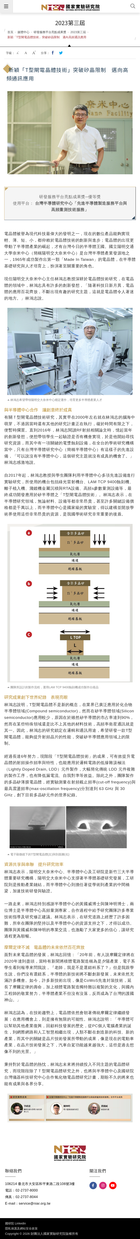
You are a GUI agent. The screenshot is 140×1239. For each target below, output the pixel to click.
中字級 (26, 53)
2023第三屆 (78, 32)
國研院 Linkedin (15, 1223)
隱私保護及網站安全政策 (21, 1228)
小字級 (18, 53)
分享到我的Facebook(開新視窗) (53, 53)
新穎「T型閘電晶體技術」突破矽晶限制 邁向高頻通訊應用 (46, 37)
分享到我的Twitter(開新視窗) (61, 53)
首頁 (10, 32)
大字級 (34, 53)
